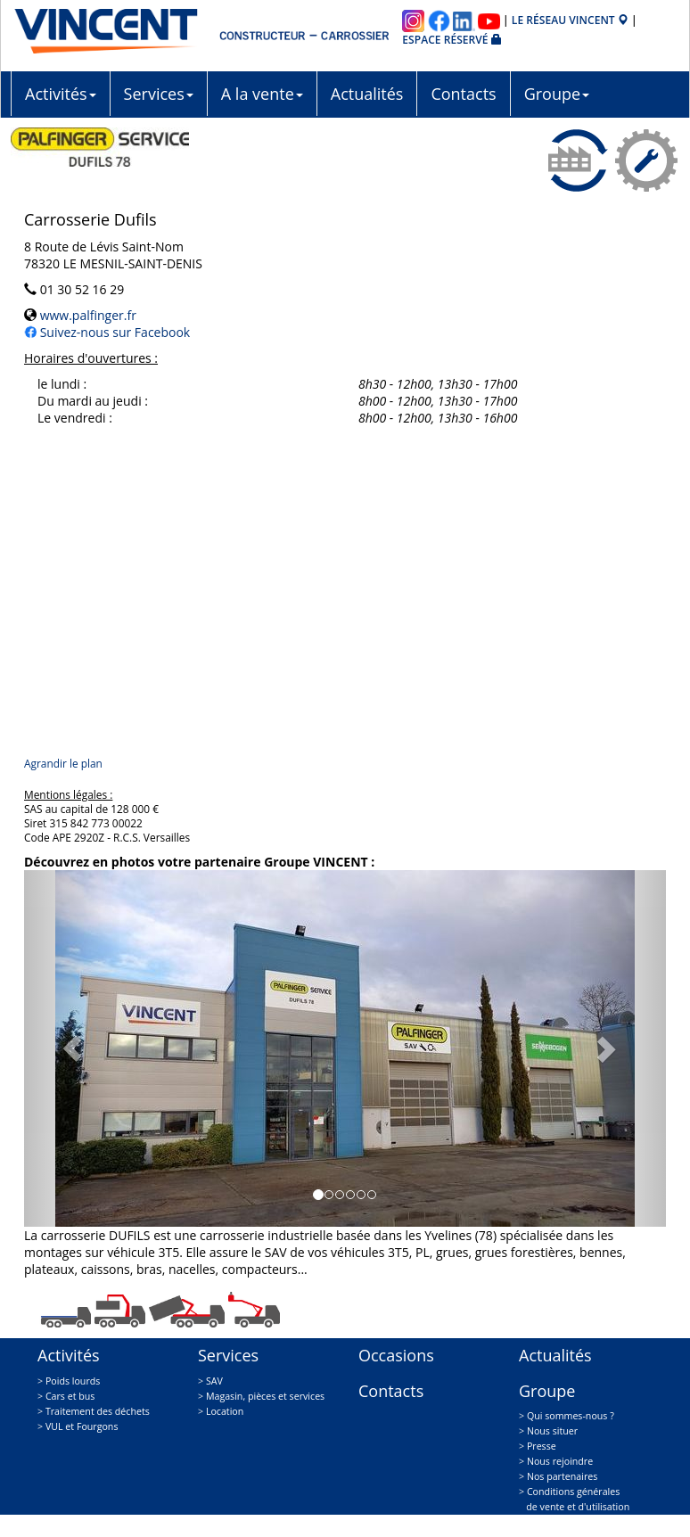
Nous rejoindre (560, 1461)
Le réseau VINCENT (570, 20)
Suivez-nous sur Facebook (113, 332)
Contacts (463, 93)
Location (224, 1411)
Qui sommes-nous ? (570, 1416)
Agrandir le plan (63, 763)
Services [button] (158, 93)
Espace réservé (451, 39)
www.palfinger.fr (86, 315)
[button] (72, 1048)
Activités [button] (60, 93)
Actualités (367, 93)
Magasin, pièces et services (265, 1396)
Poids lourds (72, 1381)
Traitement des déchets (97, 1411)
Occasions (396, 1355)
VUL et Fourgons (82, 1426)
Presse (541, 1446)
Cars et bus (70, 1396)
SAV (214, 1381)
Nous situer (552, 1431)
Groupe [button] (556, 93)
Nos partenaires (562, 1476)
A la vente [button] (262, 93)
